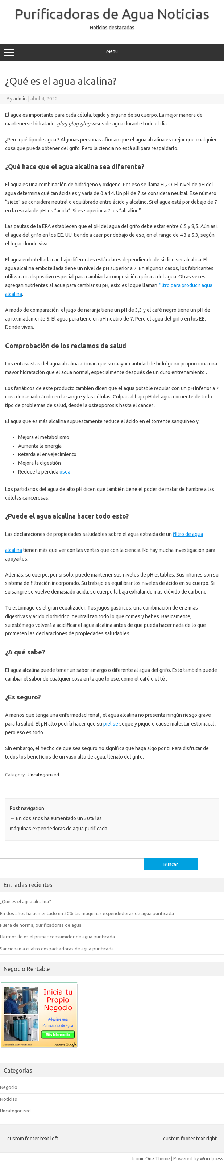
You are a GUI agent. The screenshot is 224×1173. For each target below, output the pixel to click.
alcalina (13, 550)
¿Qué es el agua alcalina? (25, 901)
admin (20, 99)
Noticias (8, 1099)
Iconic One (143, 1158)
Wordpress (211, 1158)
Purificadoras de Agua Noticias (112, 13)
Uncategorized (43, 774)
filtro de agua (188, 534)
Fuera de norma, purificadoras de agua (41, 925)
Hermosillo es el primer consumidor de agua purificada (57, 936)
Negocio (8, 1087)
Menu (112, 52)
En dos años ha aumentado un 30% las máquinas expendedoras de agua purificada (87, 913)
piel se (110, 724)
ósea (64, 472)
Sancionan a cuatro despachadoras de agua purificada (57, 948)
